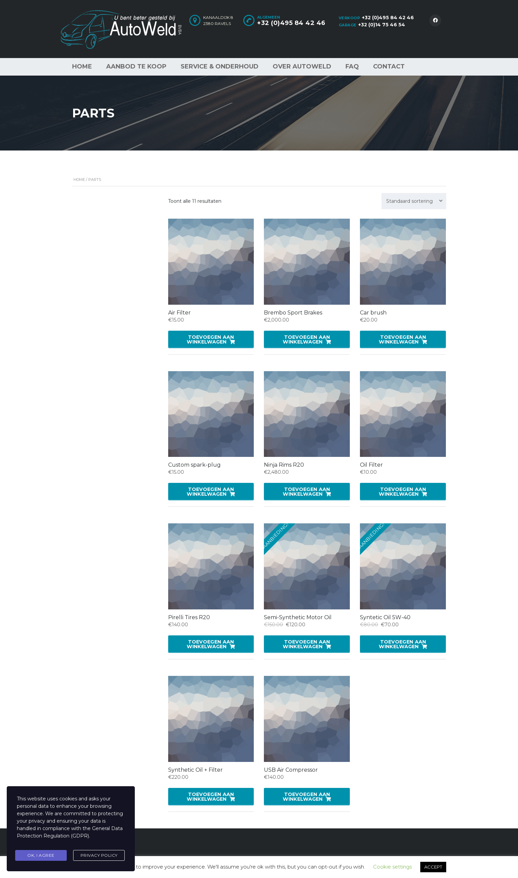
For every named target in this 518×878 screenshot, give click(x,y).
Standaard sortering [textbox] (409, 201)
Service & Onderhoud (219, 66)
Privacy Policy (99, 855)
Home (82, 66)
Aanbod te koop (136, 66)
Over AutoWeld (302, 66)
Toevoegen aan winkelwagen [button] (210, 339)
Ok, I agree (41, 855)
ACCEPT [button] (433, 867)
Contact (389, 66)
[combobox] (414, 201)
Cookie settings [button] (392, 866)
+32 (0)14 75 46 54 (381, 25)
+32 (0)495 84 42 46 (388, 18)
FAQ (352, 66)
